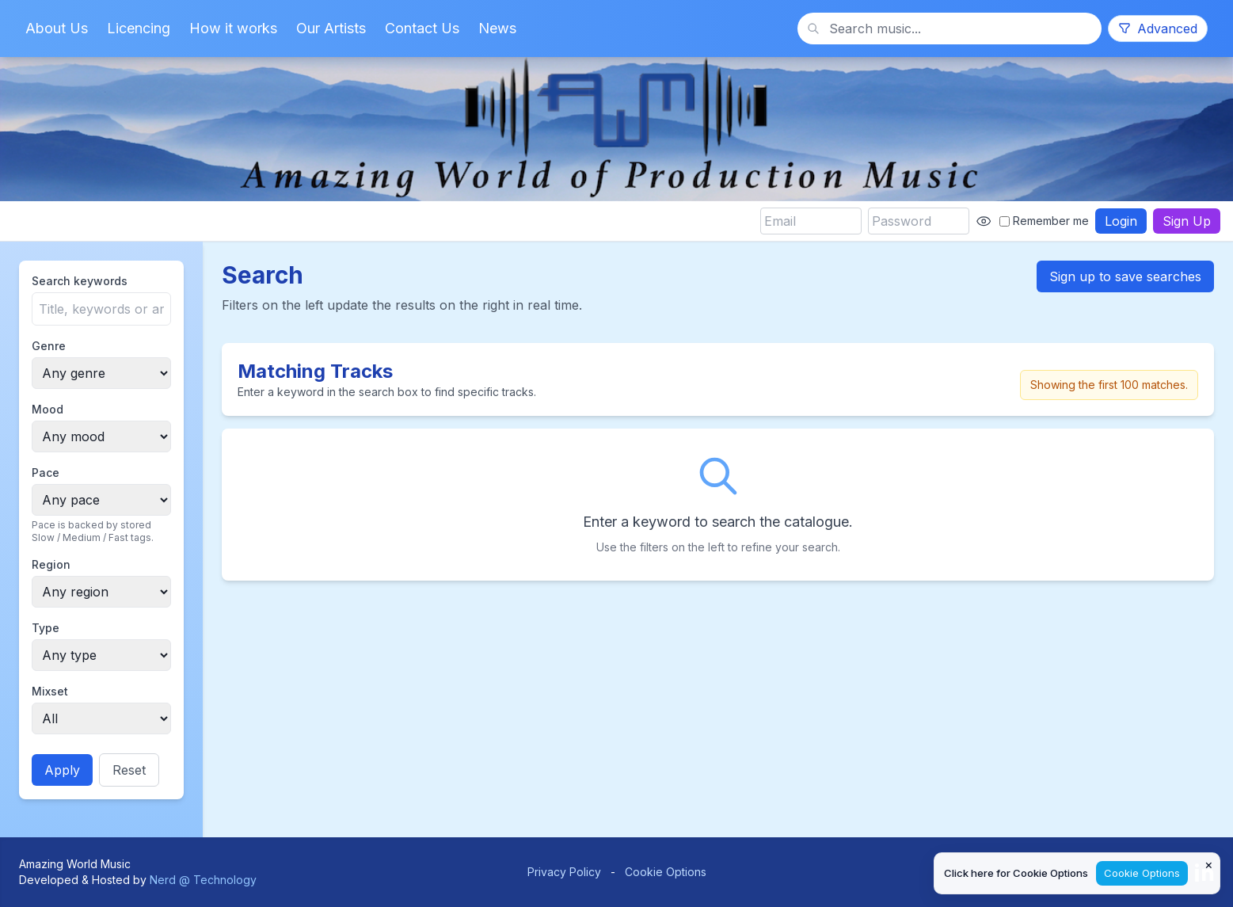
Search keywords (79, 281)
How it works (233, 28)
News (497, 28)
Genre (49, 346)
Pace (45, 472)
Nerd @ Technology (203, 879)
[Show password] (983, 221)
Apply (62, 770)
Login (1121, 221)
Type (45, 628)
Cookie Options (665, 871)
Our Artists (331, 28)
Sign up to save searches (1125, 276)
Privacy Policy (564, 871)
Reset (129, 770)
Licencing (138, 28)
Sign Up (1187, 221)
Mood (47, 409)
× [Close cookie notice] (1208, 864)
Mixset (50, 691)
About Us (56, 28)
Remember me (1044, 220)
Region (51, 564)
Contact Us (422, 28)
